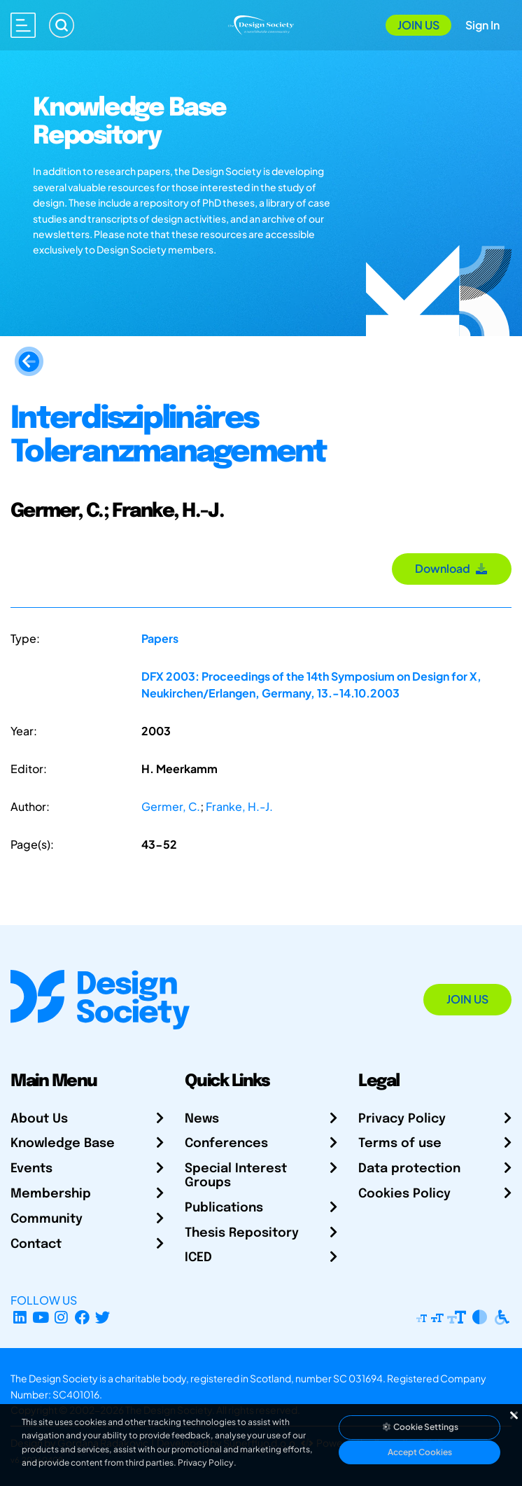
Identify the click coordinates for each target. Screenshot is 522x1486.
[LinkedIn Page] (19, 1317)
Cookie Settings (419, 1427)
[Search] (61, 25)
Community (46, 1219)
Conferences (226, 1143)
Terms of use (400, 1143)
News (202, 1119)
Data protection (409, 1168)
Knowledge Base (62, 1143)
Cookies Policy (404, 1194)
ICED (198, 1257)
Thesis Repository (242, 1233)
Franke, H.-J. (239, 806)
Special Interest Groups (236, 1175)
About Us (39, 1119)
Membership (50, 1194)
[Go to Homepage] (261, 23)
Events (31, 1168)
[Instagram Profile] (61, 1317)
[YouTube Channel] (40, 1317)
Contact (36, 1244)
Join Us (418, 25)
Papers (159, 638)
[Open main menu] (23, 25)
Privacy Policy (402, 1119)
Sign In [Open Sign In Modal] (482, 25)
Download (451, 568)
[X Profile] (103, 1317)
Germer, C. (170, 806)
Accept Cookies (420, 1452)
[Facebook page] (82, 1317)
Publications (224, 1208)
